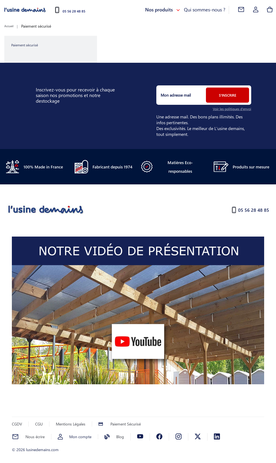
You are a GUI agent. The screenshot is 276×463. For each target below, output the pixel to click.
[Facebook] (159, 437)
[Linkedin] (217, 437)
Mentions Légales (70, 424)
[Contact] (241, 10)
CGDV (17, 424)
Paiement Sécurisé (125, 424)
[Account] (255, 10)
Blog (120, 436)
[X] (198, 437)
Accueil (8, 26)
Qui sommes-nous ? (204, 9)
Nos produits (162, 9)
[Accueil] (25, 9)
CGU (39, 424)
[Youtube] (140, 437)
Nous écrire (35, 436)
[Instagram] (179, 437)
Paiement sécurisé (36, 26)
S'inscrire (227, 95)
